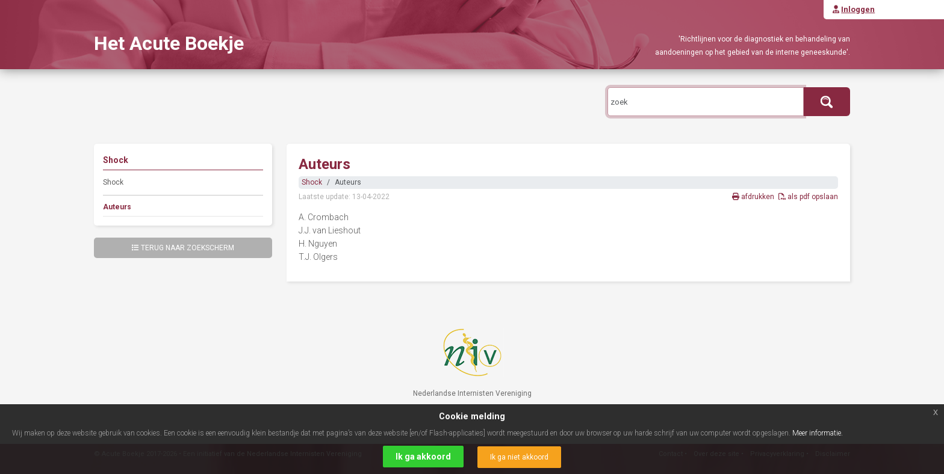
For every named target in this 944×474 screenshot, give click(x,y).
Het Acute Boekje (169, 43)
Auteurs (117, 207)
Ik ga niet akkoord (519, 457)
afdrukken (754, 196)
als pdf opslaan (808, 196)
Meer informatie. (817, 433)
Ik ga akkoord (423, 456)
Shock (113, 182)
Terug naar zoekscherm (183, 248)
